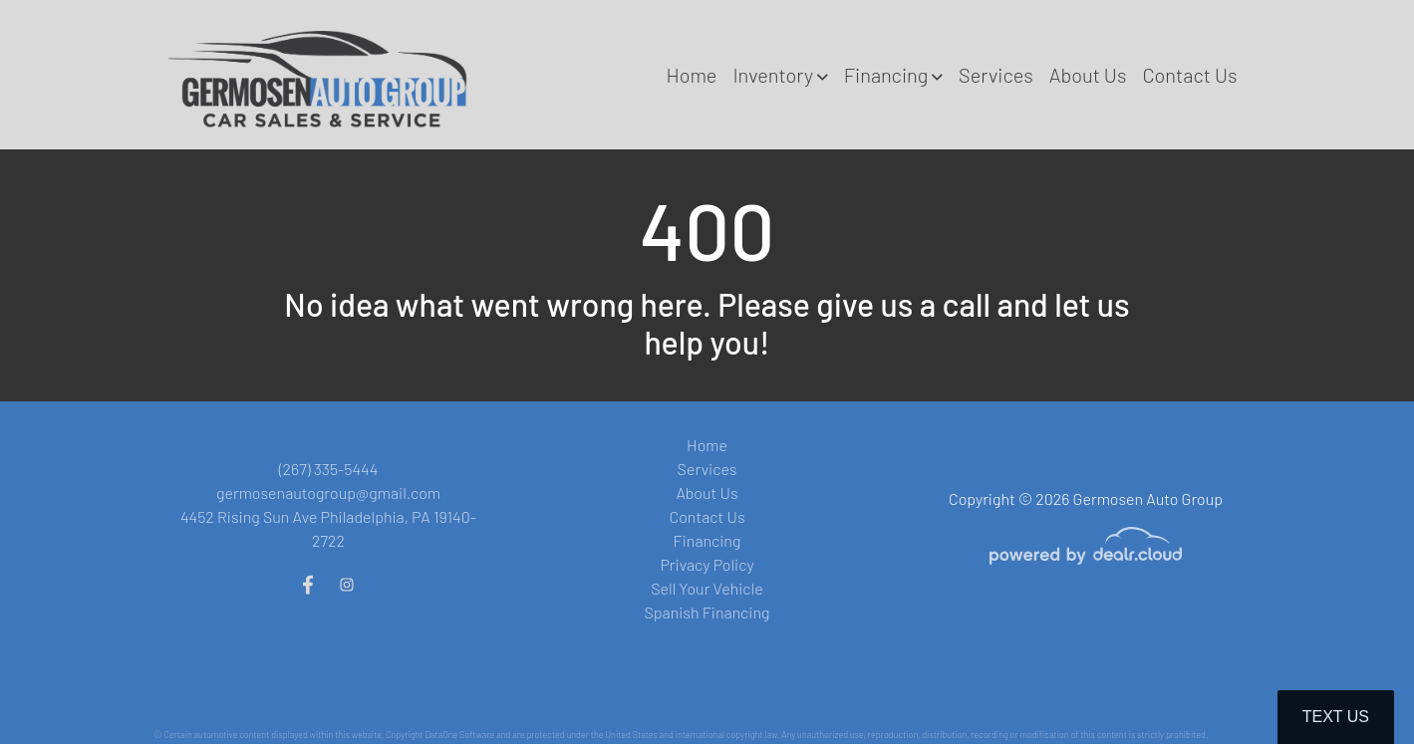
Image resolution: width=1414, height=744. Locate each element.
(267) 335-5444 (329, 468)
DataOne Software (459, 734)
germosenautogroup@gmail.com (328, 492)
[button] (779, 75)
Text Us (1335, 716)
